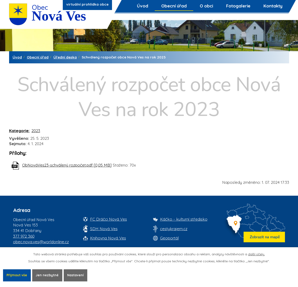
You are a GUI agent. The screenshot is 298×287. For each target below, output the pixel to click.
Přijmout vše (17, 275)
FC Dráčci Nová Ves (108, 219)
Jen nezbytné (47, 275)
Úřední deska (65, 57)
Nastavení (75, 275)
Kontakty (272, 6)
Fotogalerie (238, 6)
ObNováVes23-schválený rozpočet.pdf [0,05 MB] (67, 165)
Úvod (142, 6)
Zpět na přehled (30, 185)
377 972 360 (24, 236)
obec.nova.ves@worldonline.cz (41, 241)
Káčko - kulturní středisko (183, 219)
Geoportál (169, 238)
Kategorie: (19, 130)
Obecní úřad (174, 6)
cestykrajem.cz (173, 228)
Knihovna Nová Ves (108, 238)
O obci (206, 6)
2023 (36, 130)
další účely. (256, 254)
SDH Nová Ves (104, 228)
